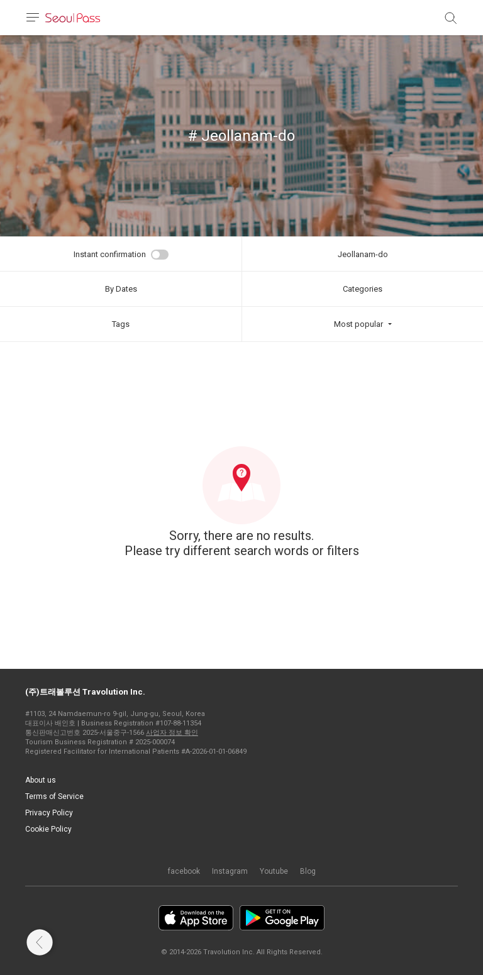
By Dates (121, 289)
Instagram (230, 871)
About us (40, 780)
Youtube (274, 871)
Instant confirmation (110, 254)
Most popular (358, 324)
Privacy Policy (49, 812)
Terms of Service (54, 796)
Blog (308, 871)
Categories (362, 289)
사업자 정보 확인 (172, 733)
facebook (184, 871)
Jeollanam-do (363, 254)
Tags (121, 324)
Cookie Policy (48, 829)
